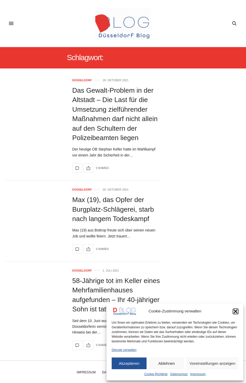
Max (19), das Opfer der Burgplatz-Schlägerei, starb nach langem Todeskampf (113, 209)
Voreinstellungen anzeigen (212, 363)
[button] (235, 311)
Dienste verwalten (124, 350)
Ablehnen (166, 363)
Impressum (198, 374)
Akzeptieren (129, 363)
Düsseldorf (82, 80)
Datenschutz (179, 374)
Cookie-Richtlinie (156, 374)
